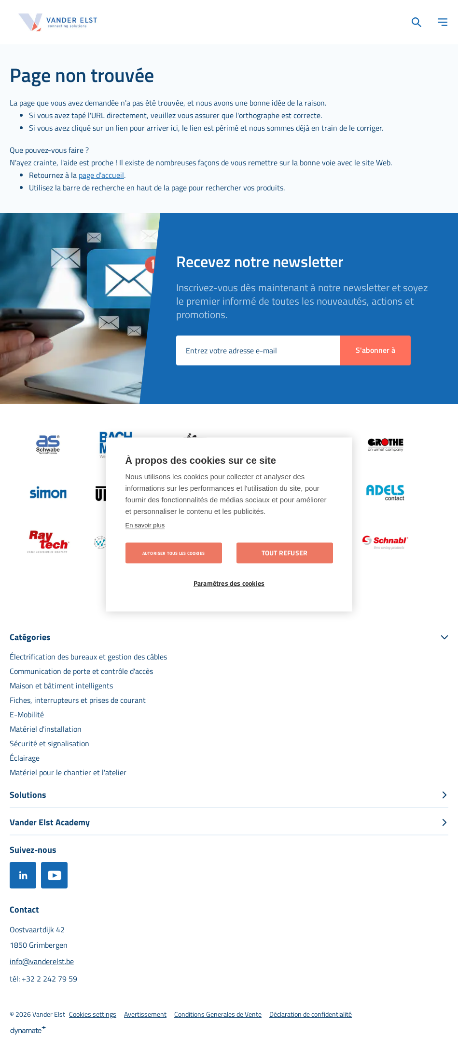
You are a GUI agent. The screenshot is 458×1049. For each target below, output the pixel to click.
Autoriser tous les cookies (173, 553)
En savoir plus (145, 525)
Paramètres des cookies (229, 583)
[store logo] (58, 22)
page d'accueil (101, 175)
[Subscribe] (375, 350)
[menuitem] (88, 656)
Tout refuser (284, 553)
